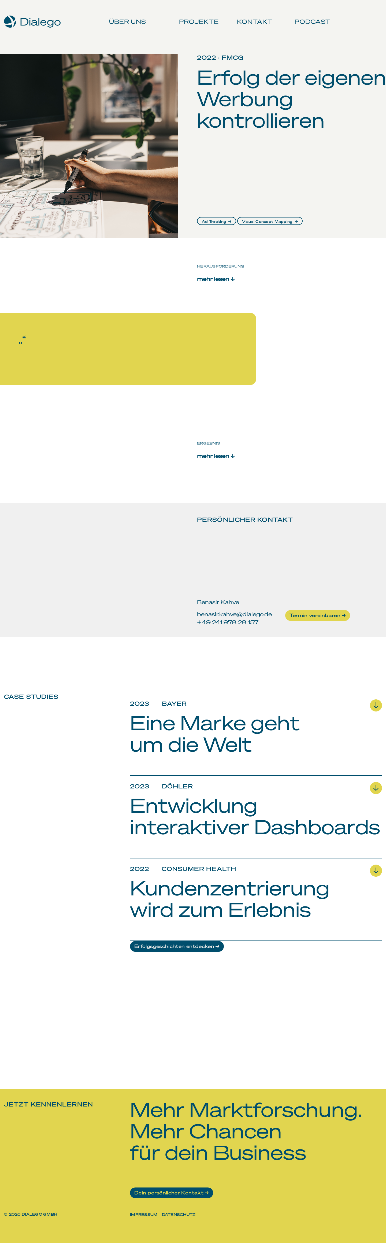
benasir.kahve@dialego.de (234, 614)
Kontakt (252, 16)
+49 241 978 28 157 (227, 622)
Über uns (126, 16)
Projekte (197, 16)
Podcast (310, 16)
